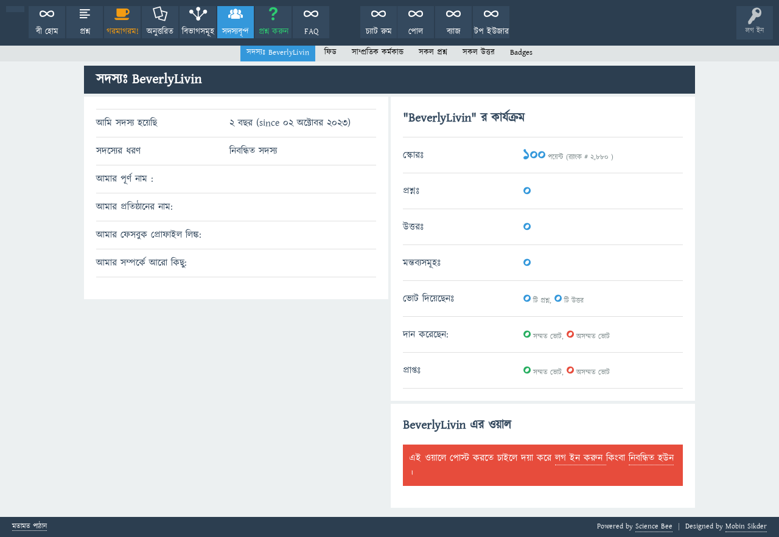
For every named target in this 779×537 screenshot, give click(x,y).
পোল (415, 32)
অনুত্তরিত (160, 32)
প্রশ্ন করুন (273, 32)
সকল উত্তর (479, 52)
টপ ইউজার (491, 32)
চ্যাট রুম (379, 32)
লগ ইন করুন (580, 458)
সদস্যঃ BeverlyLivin (277, 52)
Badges (521, 52)
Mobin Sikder (746, 526)
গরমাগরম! (123, 32)
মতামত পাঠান (29, 527)
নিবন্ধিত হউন (651, 458)
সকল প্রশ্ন (433, 52)
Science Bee (653, 526)
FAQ (311, 32)
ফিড (330, 52)
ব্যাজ (454, 32)
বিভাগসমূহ (198, 32)
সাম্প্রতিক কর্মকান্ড (377, 52)
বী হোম (47, 32)
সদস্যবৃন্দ (235, 32)
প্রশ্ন (85, 32)
